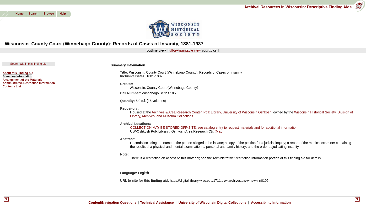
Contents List (12, 86)
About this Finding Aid (18, 73)
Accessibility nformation (270, 202)
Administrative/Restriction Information (29, 83)
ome (19, 13)
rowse (48, 13)
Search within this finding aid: (28, 63)
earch (33, 13)
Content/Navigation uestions (112, 202)
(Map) (218, 131)
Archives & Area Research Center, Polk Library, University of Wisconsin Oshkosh (211, 112)
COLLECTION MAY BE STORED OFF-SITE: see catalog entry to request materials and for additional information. (214, 127)
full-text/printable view (184, 50)
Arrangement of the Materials (22, 79)
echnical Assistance (157, 202)
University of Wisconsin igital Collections (212, 202)
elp (63, 13)
